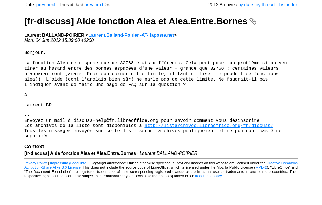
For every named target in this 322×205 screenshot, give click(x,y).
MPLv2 (261, 185)
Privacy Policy (35, 181)
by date (245, 4)
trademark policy (208, 194)
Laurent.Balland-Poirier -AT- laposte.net (131, 35)
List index (288, 4)
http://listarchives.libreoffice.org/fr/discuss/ (208, 141)
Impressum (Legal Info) (68, 181)
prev (40, 4)
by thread (265, 4)
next (50, 4)
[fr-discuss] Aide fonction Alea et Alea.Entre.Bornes (140, 21)
